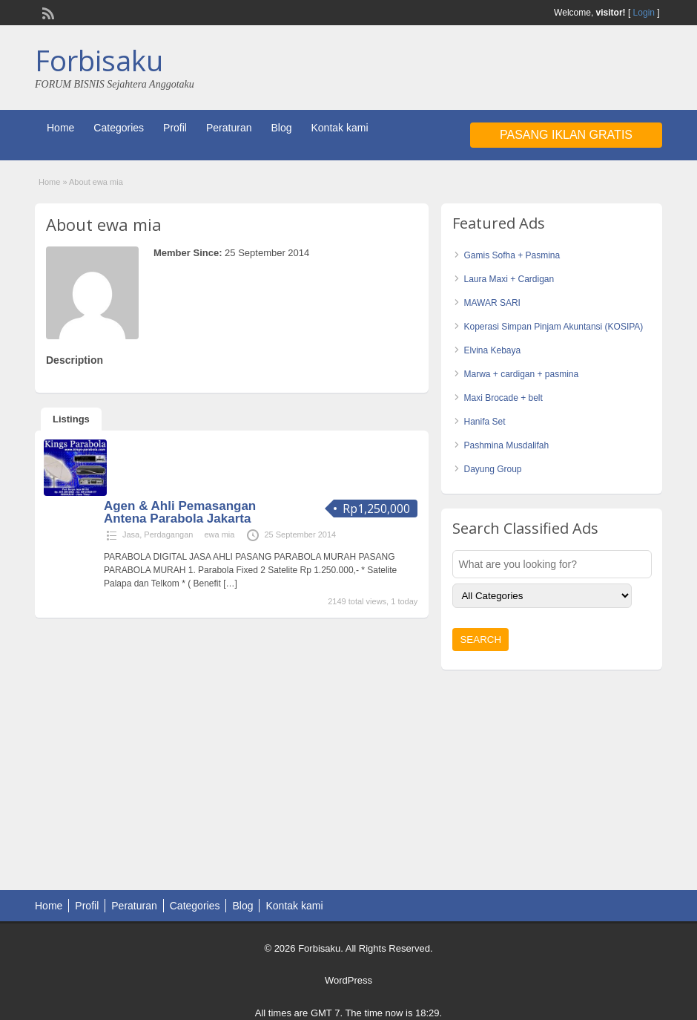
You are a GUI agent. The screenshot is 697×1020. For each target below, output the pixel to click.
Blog (281, 128)
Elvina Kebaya (492, 350)
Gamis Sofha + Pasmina (511, 255)
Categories (118, 128)
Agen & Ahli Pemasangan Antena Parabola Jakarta (180, 512)
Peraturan (228, 128)
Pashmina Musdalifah (506, 445)
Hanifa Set (484, 421)
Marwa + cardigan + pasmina (520, 374)
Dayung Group (492, 469)
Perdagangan (168, 534)
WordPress (348, 980)
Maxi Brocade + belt (502, 398)
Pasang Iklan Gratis (566, 134)
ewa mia (219, 534)
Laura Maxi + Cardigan (508, 279)
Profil (175, 128)
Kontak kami (339, 128)
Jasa (130, 534)
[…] (230, 583)
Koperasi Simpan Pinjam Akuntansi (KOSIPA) (553, 326)
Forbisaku (99, 60)
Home (60, 128)
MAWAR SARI (491, 303)
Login (644, 12)
